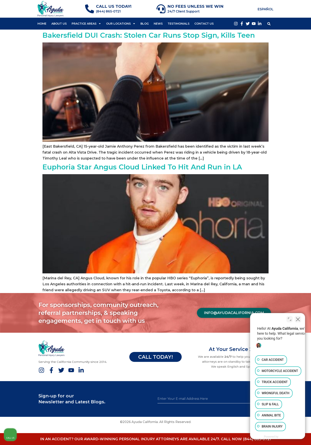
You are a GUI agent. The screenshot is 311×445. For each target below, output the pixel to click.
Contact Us (204, 23)
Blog (144, 23)
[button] (269, 23)
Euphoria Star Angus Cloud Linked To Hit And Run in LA (142, 167)
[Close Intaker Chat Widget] (298, 318)
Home (41, 23)
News (158, 23)
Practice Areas (86, 23)
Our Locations (120, 23)
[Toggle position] (289, 318)
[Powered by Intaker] (277, 436)
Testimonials (178, 23)
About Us (59, 23)
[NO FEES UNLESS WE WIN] (160, 8)
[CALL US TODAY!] (89, 8)
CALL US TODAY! (114, 6)
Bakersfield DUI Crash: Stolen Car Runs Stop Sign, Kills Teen (148, 35)
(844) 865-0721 (108, 11)
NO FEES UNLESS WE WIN (195, 6)
